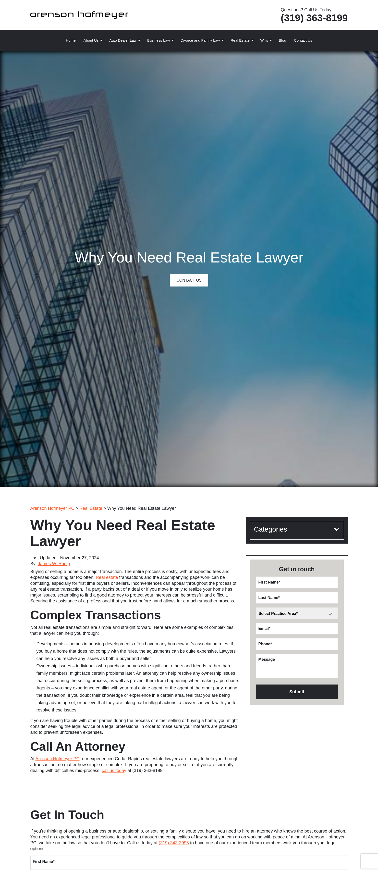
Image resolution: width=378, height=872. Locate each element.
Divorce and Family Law (200, 40)
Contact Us (303, 40)
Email (264, 628)
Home (71, 40)
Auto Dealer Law (122, 40)
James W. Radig (54, 563)
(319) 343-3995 (174, 842)
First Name (269, 582)
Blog (282, 40)
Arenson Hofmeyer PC (58, 758)
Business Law (158, 40)
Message (266, 659)
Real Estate (240, 40)
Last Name (269, 598)
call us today (114, 770)
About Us (91, 40)
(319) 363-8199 (314, 17)
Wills (264, 40)
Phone (265, 644)
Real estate (107, 577)
